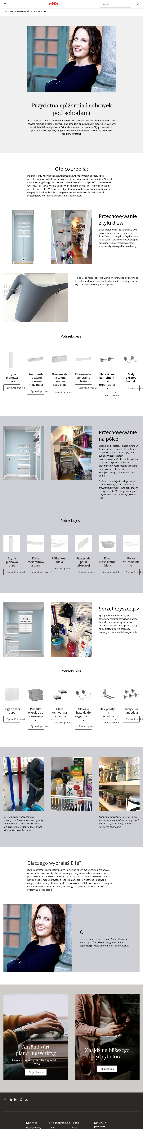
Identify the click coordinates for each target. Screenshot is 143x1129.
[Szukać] (115, 4)
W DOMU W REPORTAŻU (20, 11)
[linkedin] (16, 1099)
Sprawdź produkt (13, 387)
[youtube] (27, 1099)
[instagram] (11, 1099)
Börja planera (36, 1072)
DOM (5, 11)
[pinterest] (22, 1099)
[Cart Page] (138, 4)
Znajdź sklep (107, 1068)
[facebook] (5, 1099)
